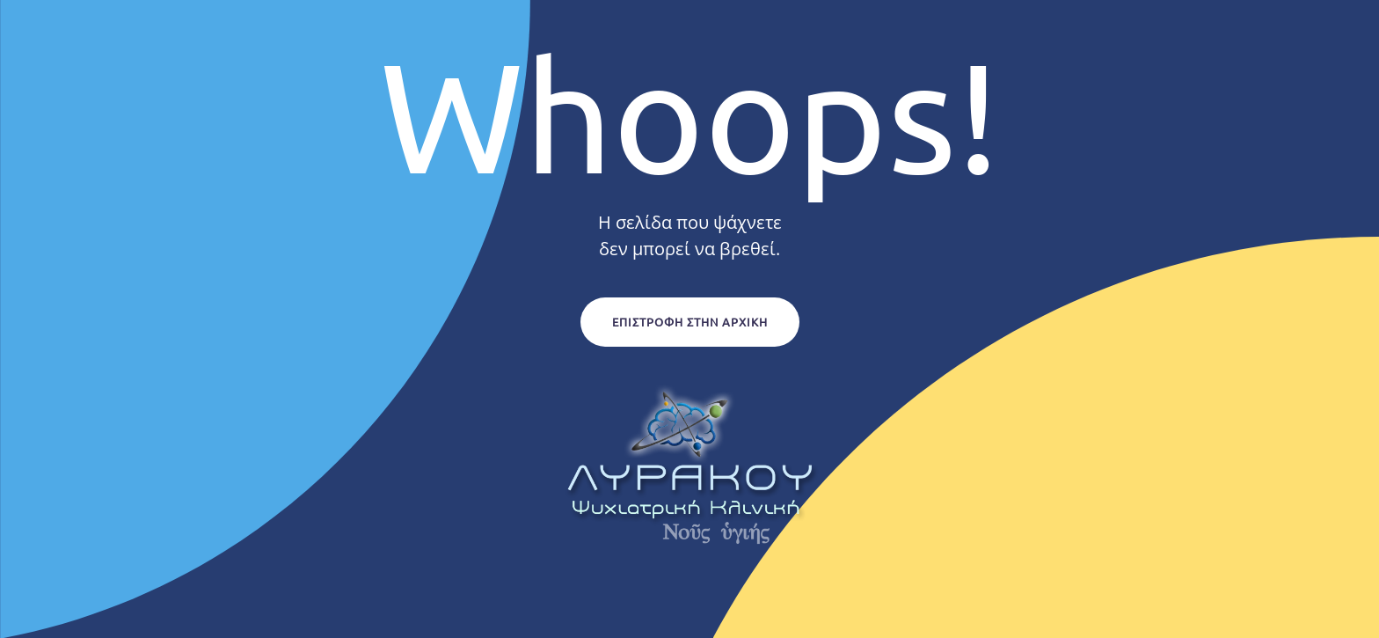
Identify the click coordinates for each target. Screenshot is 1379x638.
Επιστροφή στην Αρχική (690, 321)
